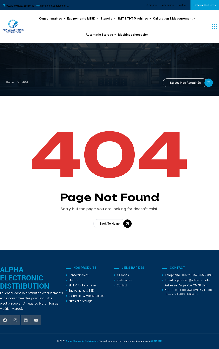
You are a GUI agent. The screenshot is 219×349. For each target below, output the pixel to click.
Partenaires (167, 5)
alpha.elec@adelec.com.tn (55, 6)
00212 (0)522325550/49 (20, 6)
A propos (151, 5)
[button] (214, 26)
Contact (182, 5)
